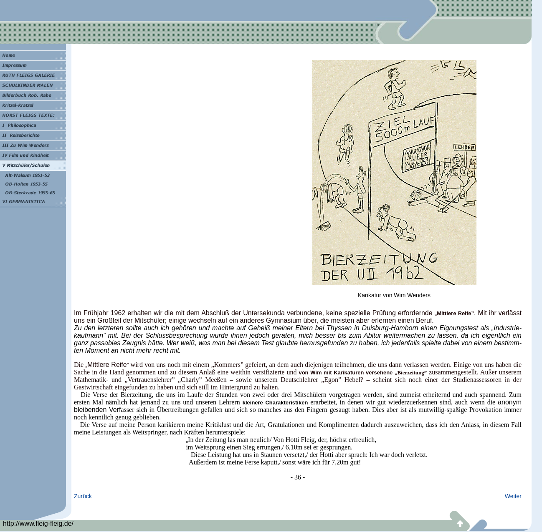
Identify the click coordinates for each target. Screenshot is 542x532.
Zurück (83, 496)
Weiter (513, 496)
